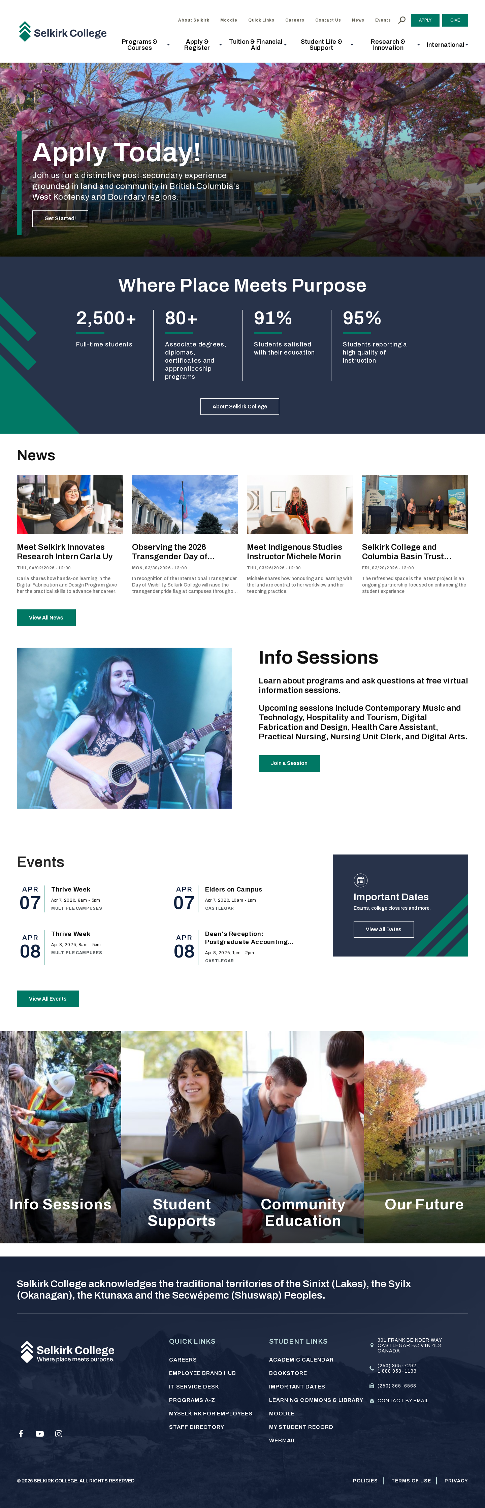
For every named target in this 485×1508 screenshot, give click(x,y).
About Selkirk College (240, 408)
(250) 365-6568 (397, 1385)
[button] (142, 45)
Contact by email (403, 1400)
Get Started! (64, 216)
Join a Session (293, 774)
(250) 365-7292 (397, 1365)
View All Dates (388, 940)
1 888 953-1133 (397, 1371)
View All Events (52, 1009)
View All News (50, 624)
